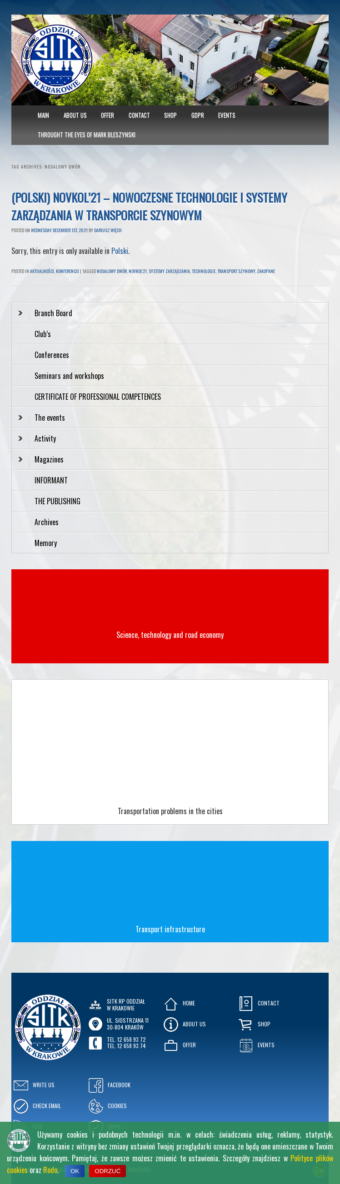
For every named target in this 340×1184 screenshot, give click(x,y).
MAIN (43, 114)
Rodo (50, 1169)
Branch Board (45, 313)
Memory (46, 542)
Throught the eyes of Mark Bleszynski (86, 134)
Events (226, 114)
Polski (119, 250)
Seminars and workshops (69, 375)
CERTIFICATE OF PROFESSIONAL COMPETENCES (99, 396)
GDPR (197, 114)
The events (41, 417)
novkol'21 (138, 271)
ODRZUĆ (107, 1171)
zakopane (266, 271)
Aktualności (42, 271)
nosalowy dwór (112, 271)
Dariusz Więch (108, 230)
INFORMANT (52, 480)
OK (74, 1171)
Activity (37, 438)
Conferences (52, 354)
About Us (75, 114)
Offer (107, 114)
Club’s (43, 333)
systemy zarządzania (169, 271)
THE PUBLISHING (57, 501)
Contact (139, 114)
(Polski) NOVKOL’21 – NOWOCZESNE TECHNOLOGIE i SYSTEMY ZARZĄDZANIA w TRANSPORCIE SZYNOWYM (149, 206)
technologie (203, 271)
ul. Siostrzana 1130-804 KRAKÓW (128, 1023)
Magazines (41, 459)
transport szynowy (236, 271)
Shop (170, 114)
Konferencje (67, 271)
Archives (47, 522)
